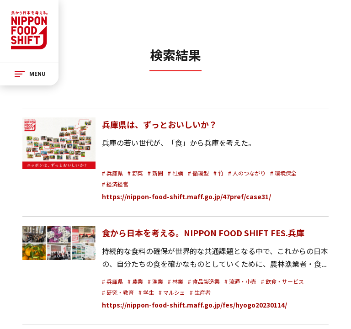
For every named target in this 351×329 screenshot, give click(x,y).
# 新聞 (155, 173)
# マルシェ (172, 292)
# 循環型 (198, 173)
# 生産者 (200, 292)
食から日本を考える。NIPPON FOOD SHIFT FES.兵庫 (203, 233)
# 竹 (218, 173)
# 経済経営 (115, 184)
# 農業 (135, 281)
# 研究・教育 (118, 292)
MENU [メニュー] (37, 74)
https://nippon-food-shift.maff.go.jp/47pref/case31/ (186, 196)
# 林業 (175, 281)
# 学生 (146, 292)
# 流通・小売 (240, 281)
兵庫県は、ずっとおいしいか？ (159, 124)
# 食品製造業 (204, 281)
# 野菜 (135, 173)
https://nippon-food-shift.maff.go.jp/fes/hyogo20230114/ (194, 304)
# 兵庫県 (112, 173)
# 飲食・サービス (282, 281)
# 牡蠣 (175, 173)
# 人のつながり (247, 173)
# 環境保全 (283, 173)
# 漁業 (155, 281)
